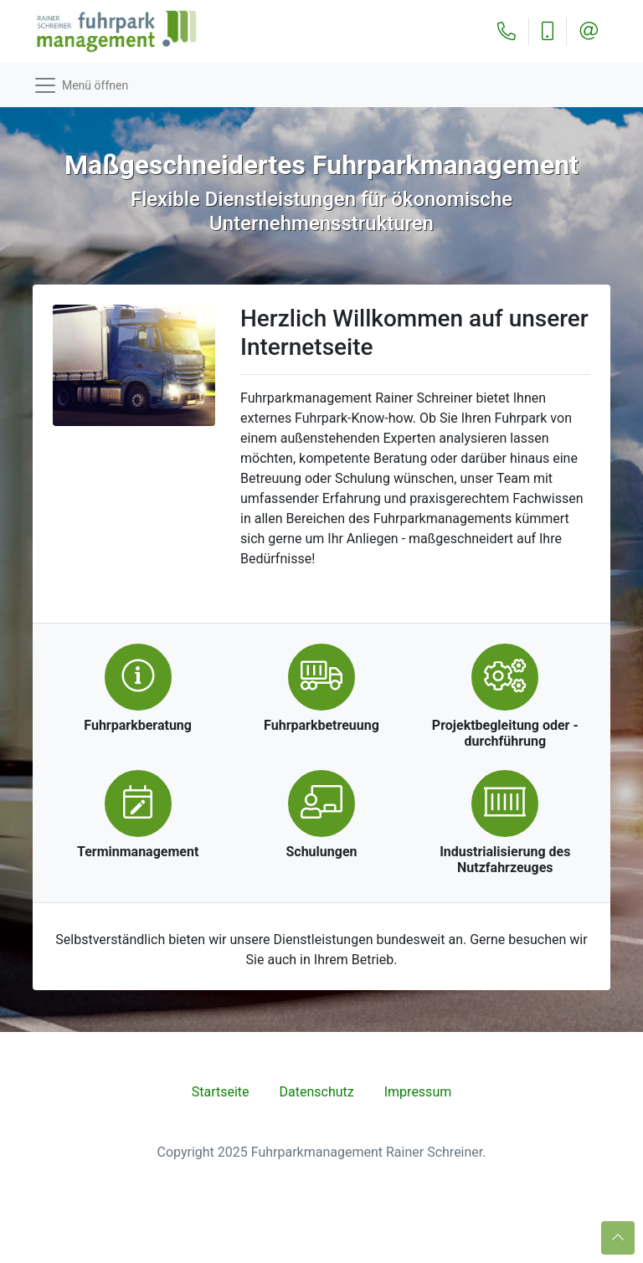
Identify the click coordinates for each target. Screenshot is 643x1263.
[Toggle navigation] (321, 85)
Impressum (418, 1092)
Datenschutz (317, 1092)
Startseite (220, 1092)
